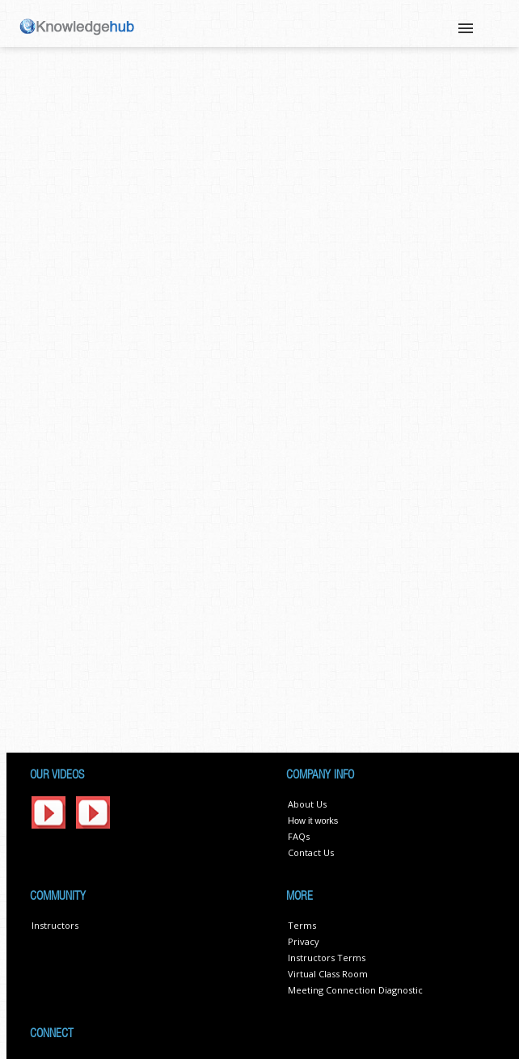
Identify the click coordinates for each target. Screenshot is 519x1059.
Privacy (303, 941)
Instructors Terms (326, 957)
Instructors (55, 925)
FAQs (299, 836)
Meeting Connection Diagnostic (355, 990)
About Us (307, 804)
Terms (302, 925)
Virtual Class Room (328, 974)
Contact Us (311, 852)
